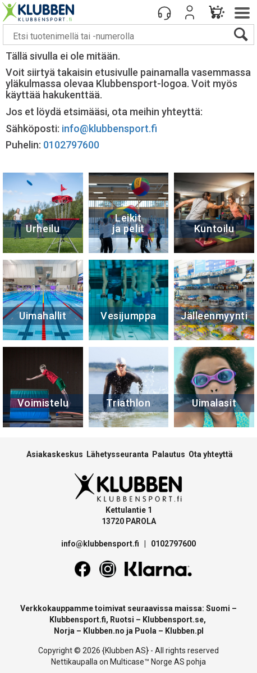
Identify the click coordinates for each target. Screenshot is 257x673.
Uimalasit (214, 403)
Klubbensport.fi (77, 619)
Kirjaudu (189, 12)
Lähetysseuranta (117, 454)
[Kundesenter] (164, 12)
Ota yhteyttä (211, 454)
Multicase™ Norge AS (147, 661)
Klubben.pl (184, 630)
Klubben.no (104, 630)
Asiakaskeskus (54, 454)
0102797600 (71, 145)
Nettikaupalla (74, 661)
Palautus (168, 454)
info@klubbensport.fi (110, 128)
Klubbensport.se (173, 619)
